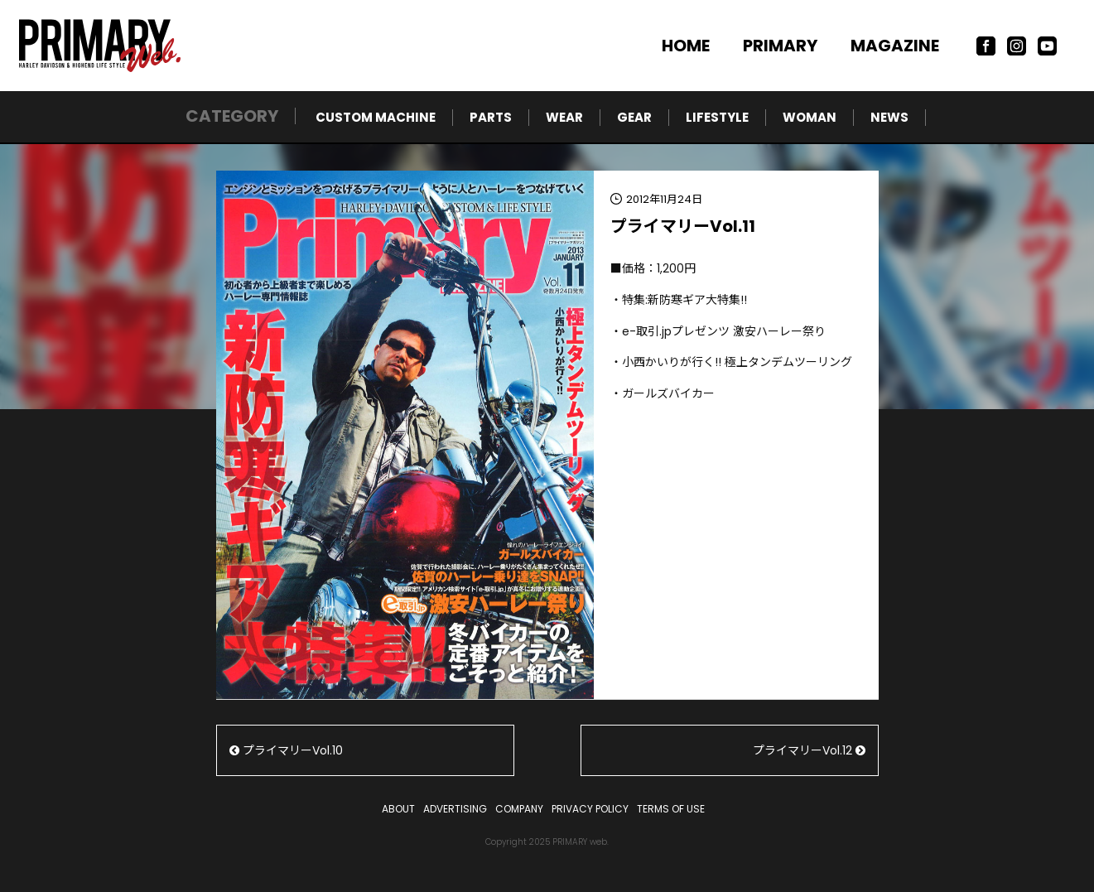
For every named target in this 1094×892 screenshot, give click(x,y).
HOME (686, 45)
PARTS (491, 117)
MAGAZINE (895, 45)
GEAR (634, 117)
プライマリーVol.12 (809, 750)
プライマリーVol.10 (286, 750)
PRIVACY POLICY (590, 809)
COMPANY (519, 809)
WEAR (564, 117)
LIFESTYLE (717, 117)
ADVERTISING (455, 809)
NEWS (889, 117)
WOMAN (809, 117)
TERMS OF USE (671, 809)
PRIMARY (780, 45)
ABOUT (398, 809)
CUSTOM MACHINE (376, 117)
